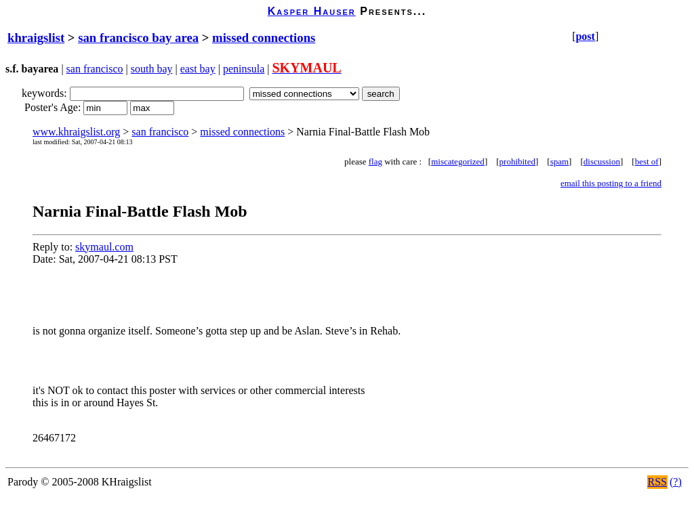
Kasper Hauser (312, 11)
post (584, 36)
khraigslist (35, 37)
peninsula (243, 68)
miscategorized (458, 161)
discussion (602, 161)
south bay (152, 68)
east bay (198, 68)
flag (375, 161)
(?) (676, 482)
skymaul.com (104, 247)
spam (559, 161)
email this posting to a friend (610, 183)
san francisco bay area (138, 37)
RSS (657, 482)
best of (647, 161)
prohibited (517, 161)
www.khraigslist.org (76, 131)
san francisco (94, 68)
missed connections (263, 37)
